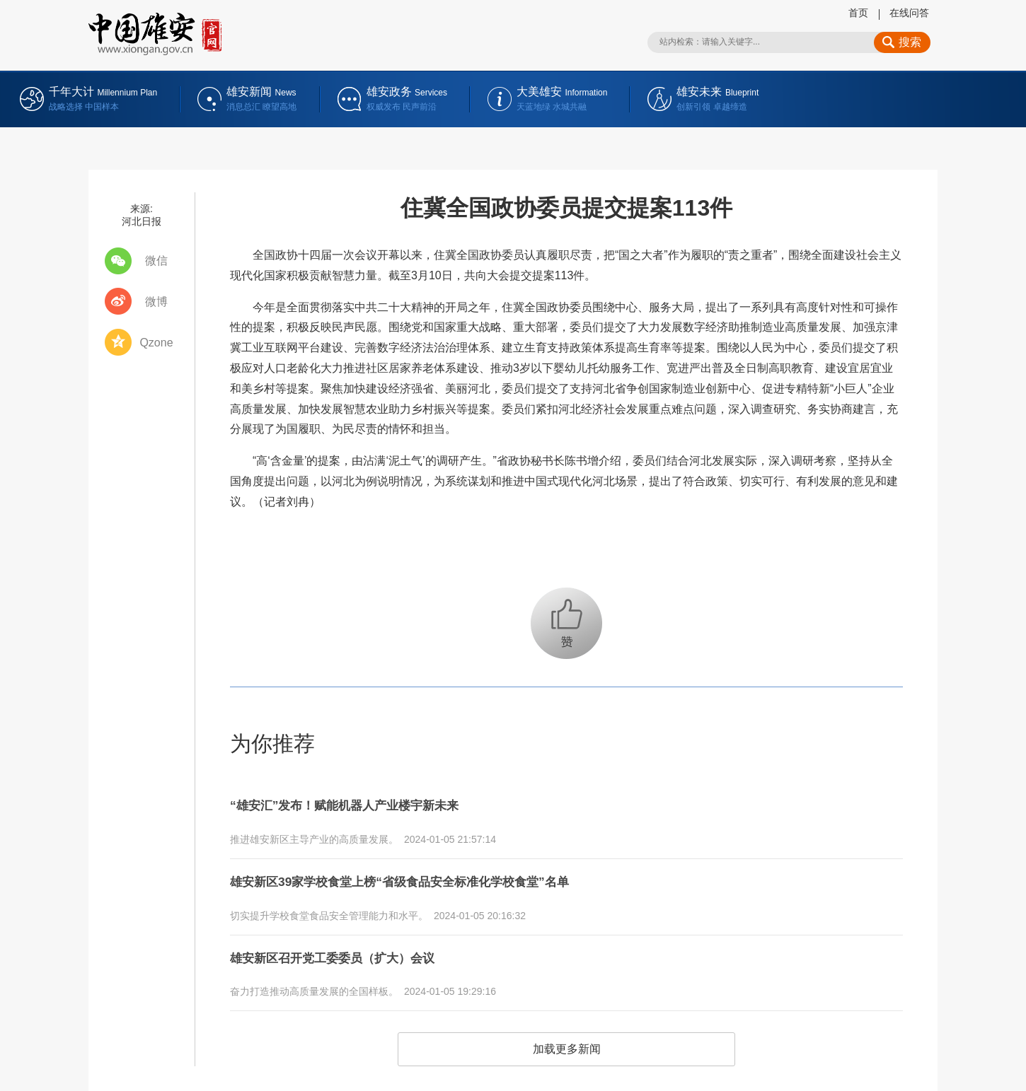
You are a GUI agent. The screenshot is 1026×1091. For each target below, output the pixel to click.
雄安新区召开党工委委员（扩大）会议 (350, 946)
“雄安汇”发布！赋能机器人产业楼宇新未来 (364, 803)
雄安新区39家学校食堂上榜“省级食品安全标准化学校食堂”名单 (429, 874)
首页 (858, 12)
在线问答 (909, 12)
